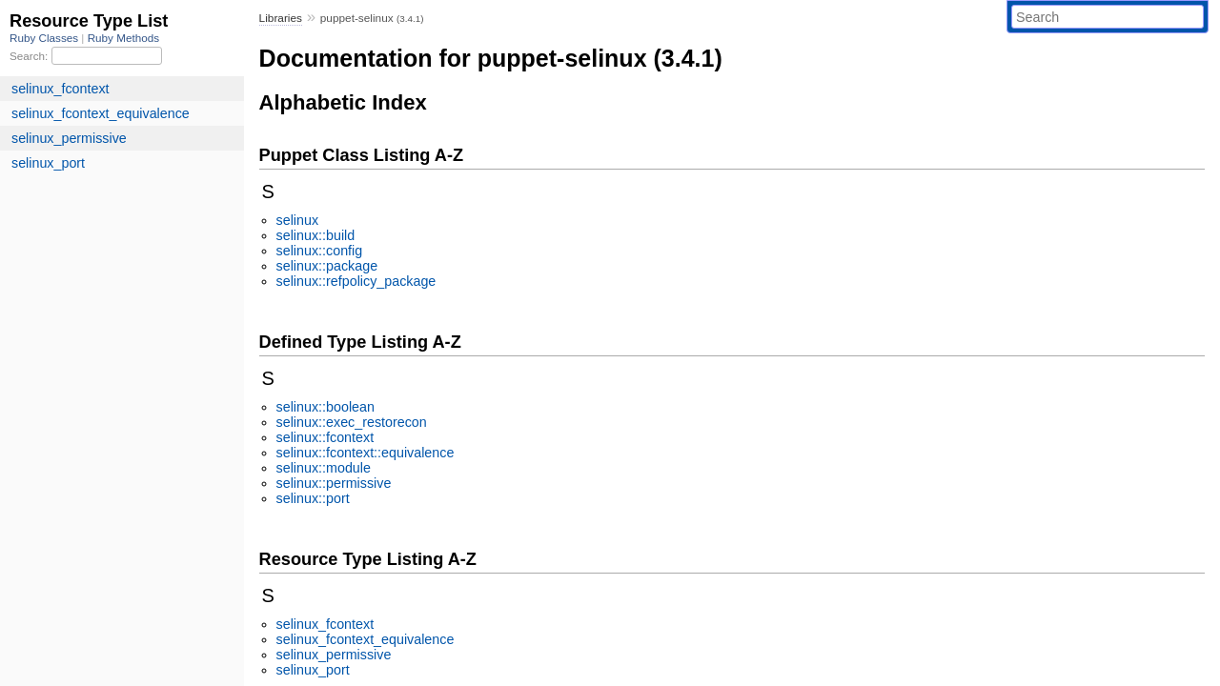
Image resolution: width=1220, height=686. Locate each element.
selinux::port (313, 498)
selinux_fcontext (325, 624)
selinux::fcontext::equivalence (365, 452)
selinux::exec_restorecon (351, 422)
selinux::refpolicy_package (356, 281)
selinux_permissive (334, 654)
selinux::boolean (325, 406)
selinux (297, 220)
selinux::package (327, 265)
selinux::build (316, 235)
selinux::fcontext (325, 437)
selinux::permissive (334, 483)
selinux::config (319, 250)
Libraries (280, 18)
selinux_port (313, 669)
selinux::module (323, 467)
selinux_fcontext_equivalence (365, 639)
